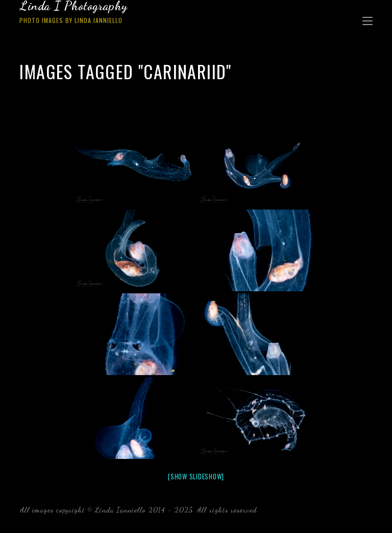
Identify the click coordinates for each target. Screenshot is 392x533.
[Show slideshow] (196, 476)
